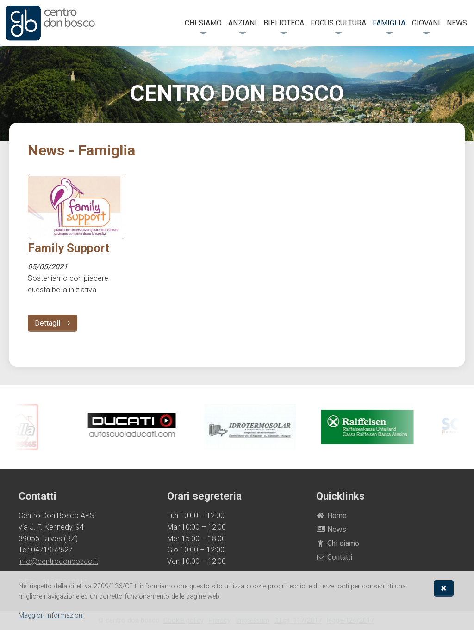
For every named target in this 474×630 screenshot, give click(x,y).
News (457, 23)
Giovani (426, 23)
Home (331, 515)
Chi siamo (203, 23)
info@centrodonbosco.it (58, 561)
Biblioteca (283, 23)
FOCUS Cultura (338, 23)
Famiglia (389, 23)
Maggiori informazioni (51, 615)
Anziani (242, 23)
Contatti (334, 557)
